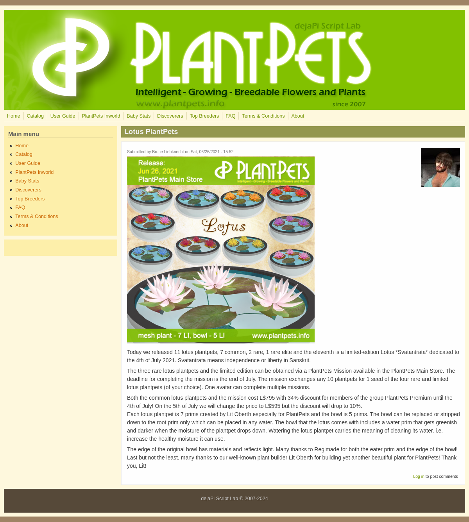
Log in (418, 476)
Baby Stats (138, 116)
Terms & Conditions (263, 116)
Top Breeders (204, 116)
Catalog (35, 116)
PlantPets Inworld (101, 116)
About (297, 116)
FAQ (230, 116)
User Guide (62, 116)
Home (13, 116)
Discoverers (170, 116)
